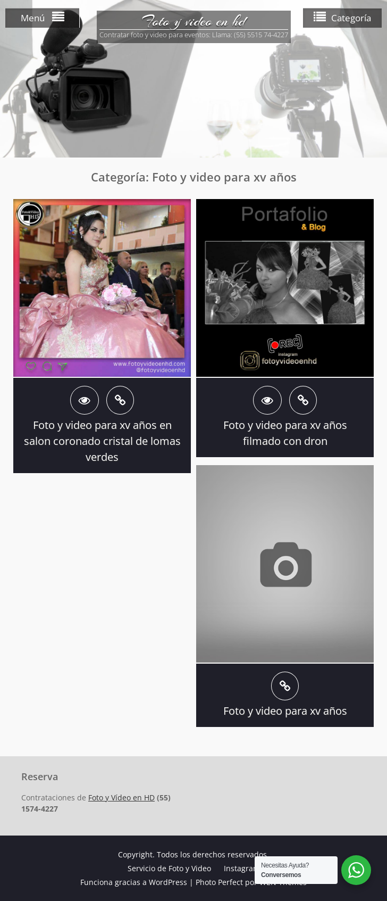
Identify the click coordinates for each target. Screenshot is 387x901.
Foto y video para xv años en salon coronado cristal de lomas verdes (102, 441)
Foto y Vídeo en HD (121, 797)
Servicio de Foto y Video (169, 868)
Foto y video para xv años (285, 711)
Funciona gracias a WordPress (133, 882)
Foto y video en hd (193, 21)
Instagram (242, 868)
